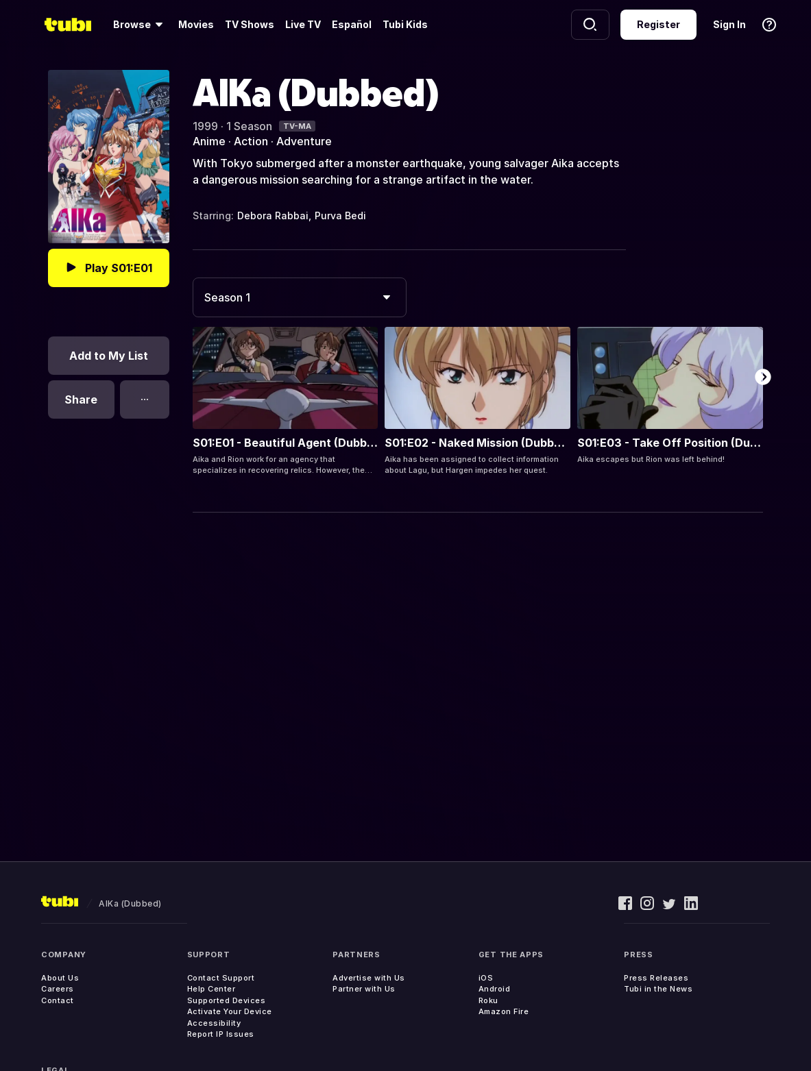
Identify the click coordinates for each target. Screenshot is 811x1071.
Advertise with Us (368, 978)
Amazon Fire (504, 1011)
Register (658, 24)
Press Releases (656, 978)
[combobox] (299, 297)
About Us (60, 978)
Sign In (729, 24)
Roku (488, 1000)
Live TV (303, 24)
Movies (196, 24)
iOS (486, 978)
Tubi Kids (405, 24)
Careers (57, 989)
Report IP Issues (220, 1034)
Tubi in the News (658, 989)
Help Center (211, 989)
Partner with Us (364, 989)
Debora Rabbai (272, 215)
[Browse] (140, 24)
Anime (209, 141)
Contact (57, 1000)
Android (495, 989)
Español (352, 24)
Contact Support (221, 978)
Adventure (304, 141)
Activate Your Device (229, 1011)
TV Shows (249, 24)
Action (251, 141)
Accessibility (214, 1023)
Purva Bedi (340, 215)
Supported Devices (226, 1000)
